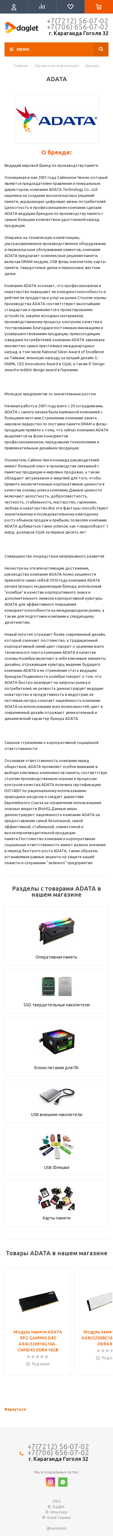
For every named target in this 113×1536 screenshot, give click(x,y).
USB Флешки (56, 1167)
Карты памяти (57, 1218)
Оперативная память (56, 957)
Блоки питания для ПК (56, 1067)
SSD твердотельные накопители (57, 1004)
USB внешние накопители (56, 1114)
